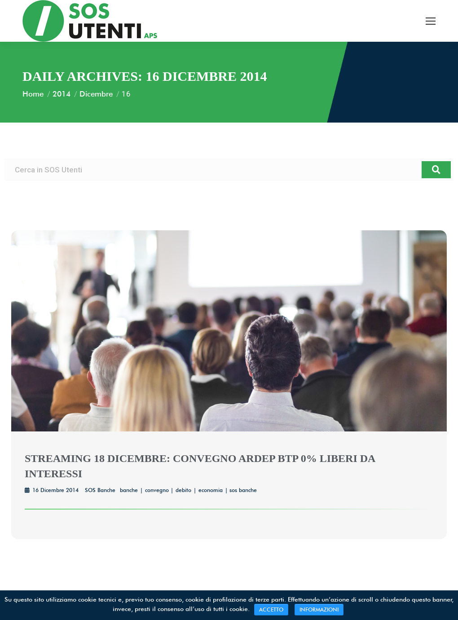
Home (33, 93)
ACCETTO (271, 609)
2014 (61, 93)
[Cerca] (436, 169)
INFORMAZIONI (319, 609)
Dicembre (96, 93)
